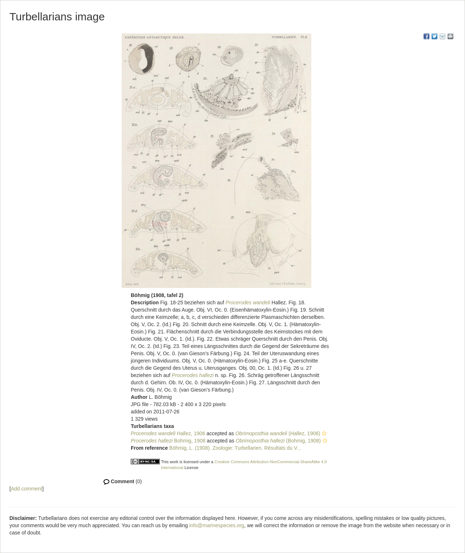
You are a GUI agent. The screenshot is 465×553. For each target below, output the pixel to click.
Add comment (26, 489)
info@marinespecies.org (216, 525)
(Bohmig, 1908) (278, 441)
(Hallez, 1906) (277, 433)
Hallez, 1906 (168, 433)
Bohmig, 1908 (168, 441)
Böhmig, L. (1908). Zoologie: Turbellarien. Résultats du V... (235, 448)
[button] (324, 433)
